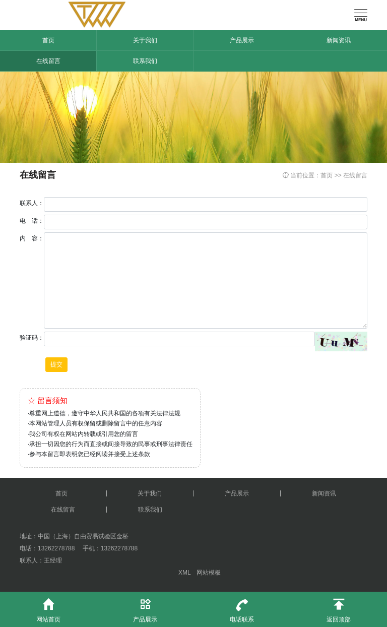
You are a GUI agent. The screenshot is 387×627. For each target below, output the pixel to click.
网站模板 (209, 572)
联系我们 (145, 61)
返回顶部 (338, 607)
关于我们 (145, 40)
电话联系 (242, 607)
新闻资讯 (339, 40)
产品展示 (242, 40)
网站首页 (48, 607)
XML (184, 572)
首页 (48, 40)
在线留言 (48, 61)
